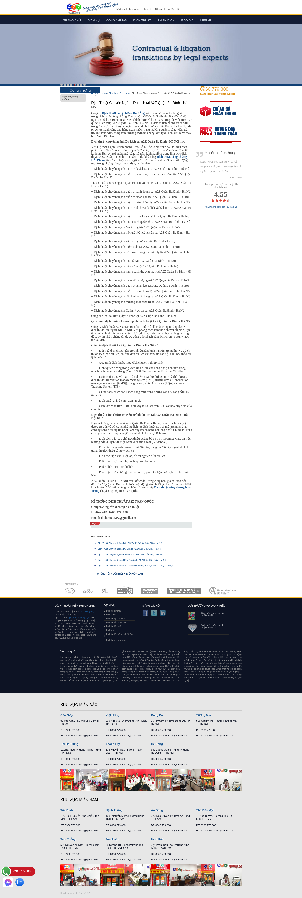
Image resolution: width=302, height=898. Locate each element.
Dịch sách (111, 614)
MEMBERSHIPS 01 (69, 590)
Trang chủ (72, 20)
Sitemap (159, 9)
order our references (221, 132)
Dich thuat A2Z (67, 893)
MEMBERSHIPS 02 (88, 590)
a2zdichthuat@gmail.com (217, 93)
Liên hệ (147, 9)
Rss (179, 9)
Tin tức (170, 9)
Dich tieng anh (73, 8)
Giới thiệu (120, 9)
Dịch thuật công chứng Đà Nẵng (123, 113)
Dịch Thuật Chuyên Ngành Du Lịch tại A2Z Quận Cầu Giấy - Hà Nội (129, 549)
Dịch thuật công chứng (73, 98)
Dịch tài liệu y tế (113, 626)
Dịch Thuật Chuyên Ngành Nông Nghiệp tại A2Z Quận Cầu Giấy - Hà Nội (132, 560)
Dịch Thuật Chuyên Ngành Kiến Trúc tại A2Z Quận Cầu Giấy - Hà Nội (130, 554)
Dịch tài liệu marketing (116, 640)
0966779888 (22, 871)
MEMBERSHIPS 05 (150, 590)
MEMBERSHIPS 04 (125, 590)
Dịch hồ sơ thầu (113, 611)
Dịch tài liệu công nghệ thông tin (118, 635)
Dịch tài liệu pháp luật (116, 622)
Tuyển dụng (134, 9)
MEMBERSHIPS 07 (223, 590)
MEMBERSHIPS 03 (105, 590)
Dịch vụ (93, 20)
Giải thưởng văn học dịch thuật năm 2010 (213, 626)
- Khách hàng (235, 178)
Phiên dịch (166, 20)
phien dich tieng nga (79, 617)
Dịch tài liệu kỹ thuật (115, 618)
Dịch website (112, 630)
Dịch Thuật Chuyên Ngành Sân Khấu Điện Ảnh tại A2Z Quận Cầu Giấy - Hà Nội (135, 565)
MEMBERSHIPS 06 (183, 590)
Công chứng (116, 20)
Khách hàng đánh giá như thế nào (221, 207)
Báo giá (187, 20)
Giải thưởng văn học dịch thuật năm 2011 (213, 614)
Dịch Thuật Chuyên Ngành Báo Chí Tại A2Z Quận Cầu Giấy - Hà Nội (130, 543)
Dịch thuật (142, 20)
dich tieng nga (87, 611)
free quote (218, 114)
